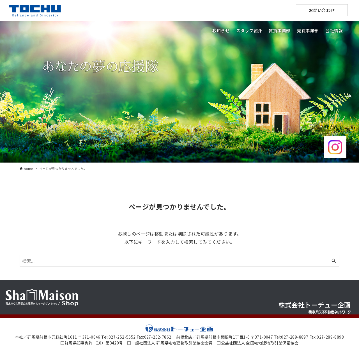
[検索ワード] (179, 261)
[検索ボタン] (333, 261)
